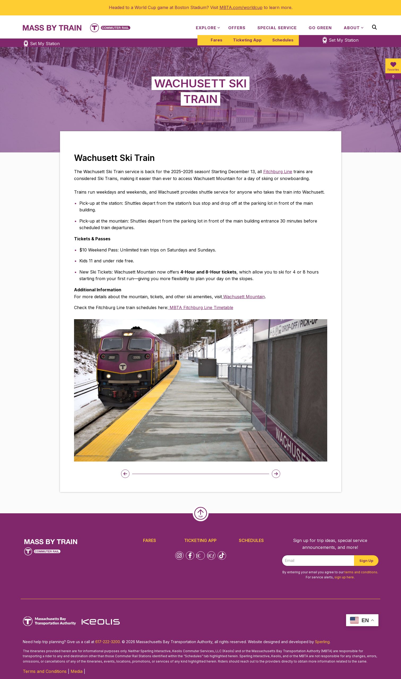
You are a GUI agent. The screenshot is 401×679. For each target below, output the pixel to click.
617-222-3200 (107, 641)
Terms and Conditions (45, 671)
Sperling (322, 641)
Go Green (320, 27)
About (352, 27)
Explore (206, 27)
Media (77, 671)
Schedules (283, 39)
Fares (216, 39)
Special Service (277, 27)
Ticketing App (247, 39)
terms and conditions (360, 572)
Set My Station (344, 40)
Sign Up (366, 560)
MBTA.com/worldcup (240, 7)
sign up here (344, 577)
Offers (236, 27)
